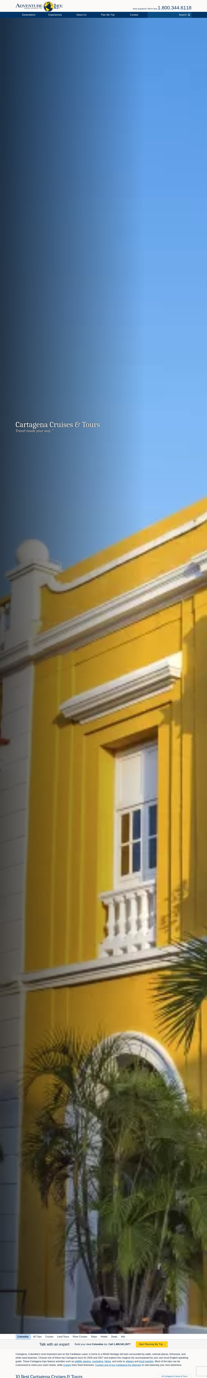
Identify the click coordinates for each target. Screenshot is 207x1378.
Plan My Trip (107, 14)
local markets (146, 1361)
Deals (114, 1336)
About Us (81, 14)
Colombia (23, 1336)
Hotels (104, 1336)
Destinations (28, 14)
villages (130, 1361)
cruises (67, 1365)
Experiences (55, 14)
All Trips (37, 1336)
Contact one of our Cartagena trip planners (118, 1365)
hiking (107, 1361)
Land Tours (63, 1336)
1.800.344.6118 (174, 7)
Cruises (49, 1336)
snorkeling (97, 1361)
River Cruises (80, 1336)
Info (123, 1336)
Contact (134, 14)
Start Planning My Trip (151, 1344)
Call (119, 1344)
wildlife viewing (83, 1361)
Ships (94, 1336)
